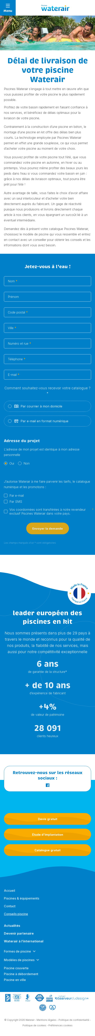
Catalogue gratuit (47, 850)
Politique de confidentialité (74, 1022)
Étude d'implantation (47, 834)
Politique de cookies (34, 1027)
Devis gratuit (47, 819)
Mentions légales (46, 1022)
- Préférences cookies (59, 1027)
